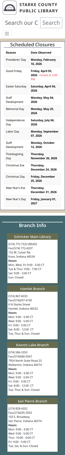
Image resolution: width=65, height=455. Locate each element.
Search (51, 22)
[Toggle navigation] (7, 33)
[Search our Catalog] (21, 22)
